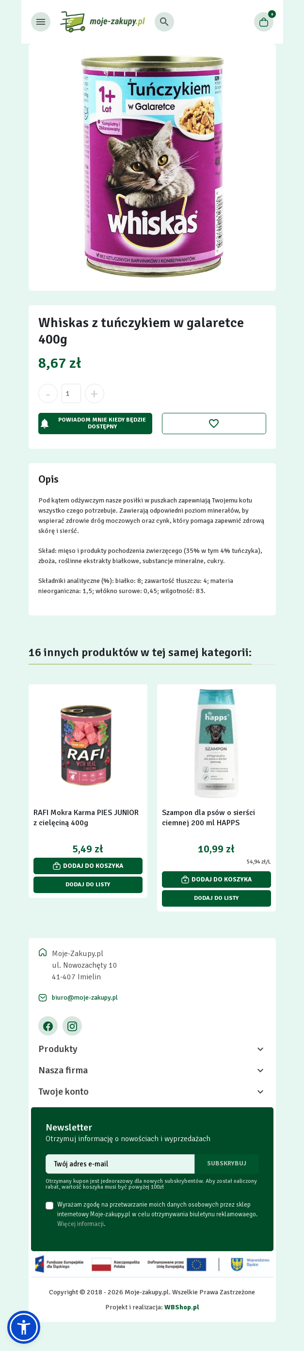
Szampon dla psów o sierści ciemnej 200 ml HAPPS (208, 818)
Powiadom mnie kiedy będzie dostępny (92, 423)
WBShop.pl (181, 1307)
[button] (164, 22)
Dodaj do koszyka (88, 866)
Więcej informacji (80, 1224)
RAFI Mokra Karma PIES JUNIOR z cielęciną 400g (86, 818)
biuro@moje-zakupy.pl (85, 997)
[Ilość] (71, 393)
